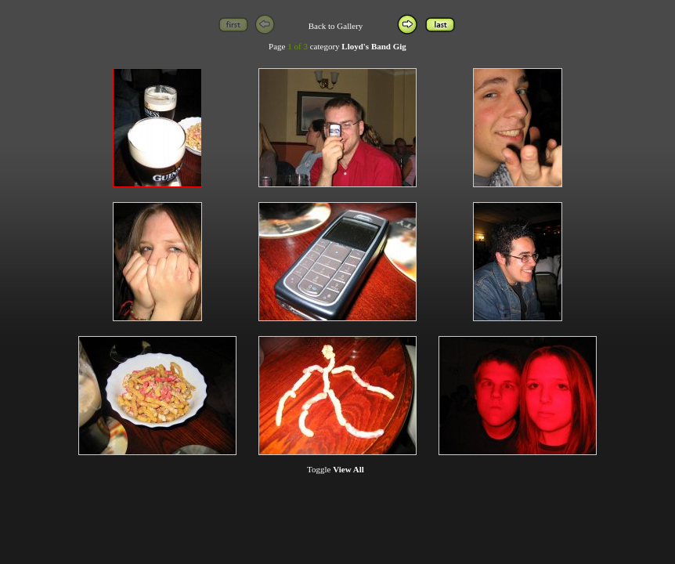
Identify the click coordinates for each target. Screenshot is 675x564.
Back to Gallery (336, 26)
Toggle (335, 469)
